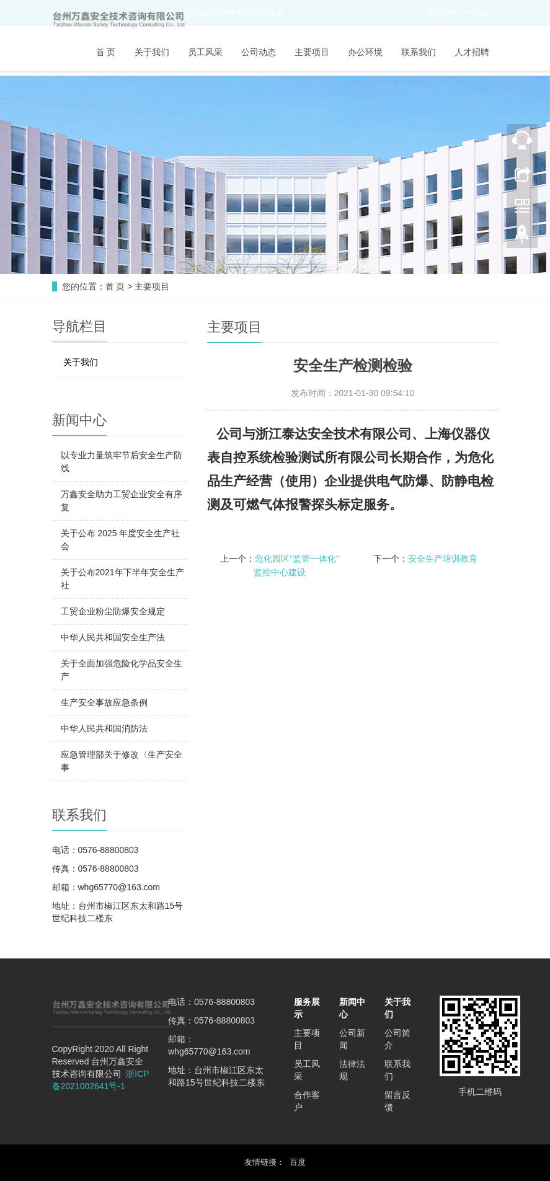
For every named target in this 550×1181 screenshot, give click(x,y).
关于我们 (152, 52)
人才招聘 (472, 52)
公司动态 (258, 52)
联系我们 (418, 52)
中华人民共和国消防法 (104, 728)
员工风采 (205, 52)
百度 (298, 1162)
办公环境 (365, 52)
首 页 (106, 52)
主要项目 (312, 52)
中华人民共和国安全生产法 (113, 637)
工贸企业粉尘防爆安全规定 (113, 611)
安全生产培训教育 (442, 559)
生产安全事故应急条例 (104, 702)
